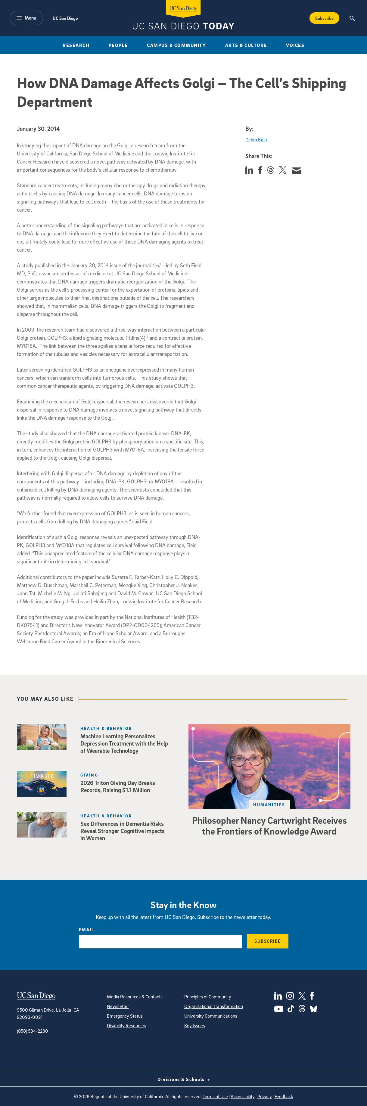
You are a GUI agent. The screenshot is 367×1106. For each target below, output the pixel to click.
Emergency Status (125, 1016)
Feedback (284, 1096)
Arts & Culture (246, 45)
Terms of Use (215, 1096)
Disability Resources (126, 1025)
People (118, 45)
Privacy (264, 1096)
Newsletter (118, 1006)
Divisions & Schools (183, 1079)
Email (86, 929)
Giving (89, 774)
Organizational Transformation (213, 1006)
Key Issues (194, 1025)
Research (76, 45)
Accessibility (243, 1096)
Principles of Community (207, 997)
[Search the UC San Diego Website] (352, 18)
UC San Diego (65, 18)
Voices (295, 45)
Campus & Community (176, 45)
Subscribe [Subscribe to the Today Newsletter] (324, 18)
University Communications (210, 1016)
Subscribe (267, 941)
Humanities (269, 804)
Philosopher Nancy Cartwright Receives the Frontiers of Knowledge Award (269, 825)
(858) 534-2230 (32, 1031)
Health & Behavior (106, 728)
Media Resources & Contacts (135, 997)
